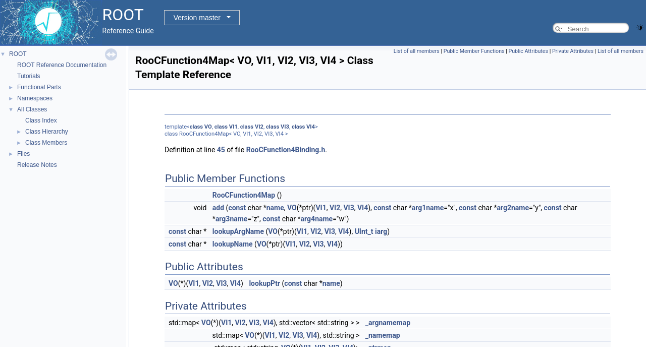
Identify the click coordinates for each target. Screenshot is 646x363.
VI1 (233, 127)
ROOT (18, 53)
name (275, 208)
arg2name (513, 208)
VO (208, 127)
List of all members (417, 51)
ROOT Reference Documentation (61, 65)
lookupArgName (238, 231)
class (196, 127)
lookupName (232, 244)
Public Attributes (528, 51)
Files (23, 153)
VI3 (285, 127)
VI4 (310, 127)
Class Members (46, 142)
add (218, 208)
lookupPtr (264, 283)
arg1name (428, 208)
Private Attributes (573, 51)
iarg (381, 231)
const (237, 208)
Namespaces (34, 98)
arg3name (232, 219)
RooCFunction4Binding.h (286, 150)
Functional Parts (39, 87)
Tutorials (28, 76)
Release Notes (37, 164)
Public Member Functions (474, 51)
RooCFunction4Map (243, 195)
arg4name (317, 219)
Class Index (41, 120)
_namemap (382, 335)
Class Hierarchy (46, 131)
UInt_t (364, 231)
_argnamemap (387, 323)
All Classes (32, 109)
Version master (197, 18)
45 (221, 150)
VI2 (259, 127)
